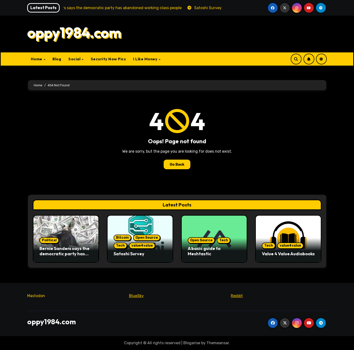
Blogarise (191, 343)
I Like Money (145, 58)
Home (37, 58)
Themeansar (217, 343)
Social (74, 58)
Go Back (177, 164)
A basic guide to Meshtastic (204, 251)
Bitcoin (122, 238)
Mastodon (36, 296)
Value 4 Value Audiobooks (288, 253)
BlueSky (136, 296)
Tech (120, 246)
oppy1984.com (74, 32)
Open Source (146, 238)
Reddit (237, 296)
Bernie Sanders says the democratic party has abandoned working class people (64, 256)
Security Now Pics (108, 58)
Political (49, 240)
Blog (56, 58)
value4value (142, 246)
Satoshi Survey (129, 253)
